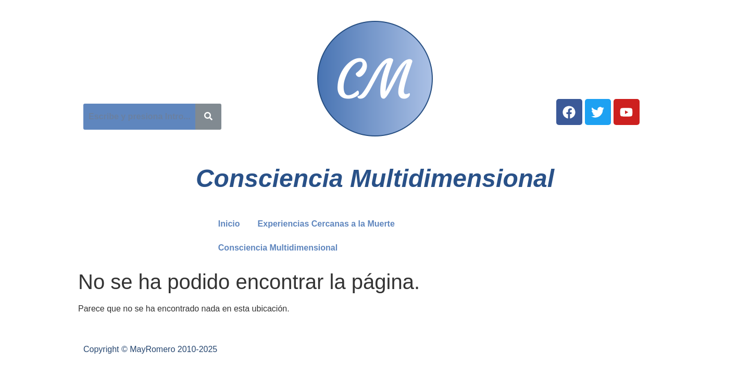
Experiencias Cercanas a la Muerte (326, 223)
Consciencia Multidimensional (472, 223)
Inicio (229, 223)
